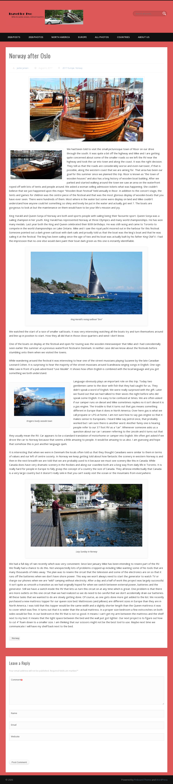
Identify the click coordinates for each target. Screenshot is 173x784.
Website (15, 736)
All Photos (102, 37)
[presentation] (35, 751)
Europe (82, 37)
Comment (17, 680)
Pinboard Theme (142, 779)
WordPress (162, 779)
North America (60, 37)
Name (14, 713)
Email (13, 724)
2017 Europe (68, 68)
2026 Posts (14, 37)
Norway (79, 68)
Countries (123, 37)
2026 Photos (35, 37)
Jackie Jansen (22, 68)
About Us (143, 37)
